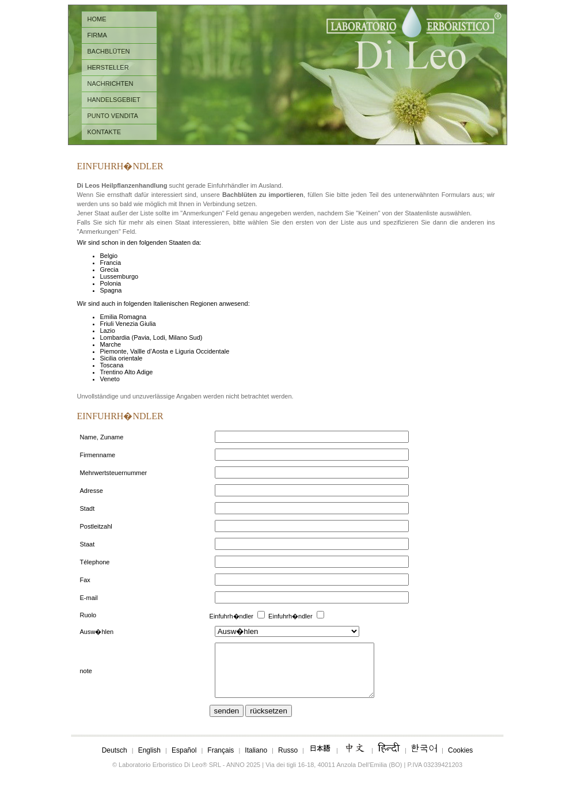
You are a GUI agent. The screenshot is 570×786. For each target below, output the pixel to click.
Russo (288, 761)
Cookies (460, 761)
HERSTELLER (108, 67)
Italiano (256, 761)
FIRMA (97, 35)
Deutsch (114, 761)
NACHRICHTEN (111, 83)
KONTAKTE (104, 131)
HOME (97, 19)
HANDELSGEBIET (114, 99)
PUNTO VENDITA (113, 115)
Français (220, 761)
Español (184, 761)
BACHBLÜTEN (109, 51)
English (149, 761)
